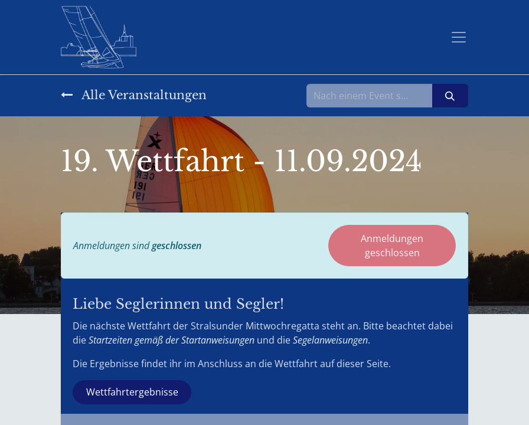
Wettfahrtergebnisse (132, 391)
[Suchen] (450, 95)
